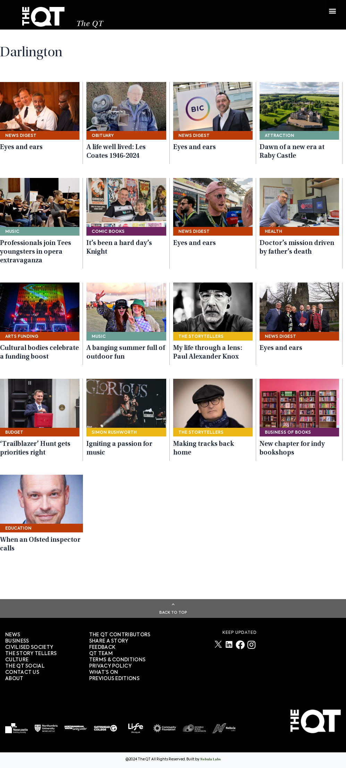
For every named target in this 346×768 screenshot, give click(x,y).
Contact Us (22, 672)
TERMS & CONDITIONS (117, 660)
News (12, 635)
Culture (16, 660)
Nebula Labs (210, 759)
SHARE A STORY (108, 641)
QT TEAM (101, 654)
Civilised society (29, 647)
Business (17, 641)
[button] (332, 9)
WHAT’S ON (103, 672)
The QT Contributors (120, 635)
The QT (91, 26)
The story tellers (31, 654)
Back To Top (173, 612)
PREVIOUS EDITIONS (114, 679)
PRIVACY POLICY (110, 666)
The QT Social (25, 666)
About (14, 679)
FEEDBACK (102, 647)
